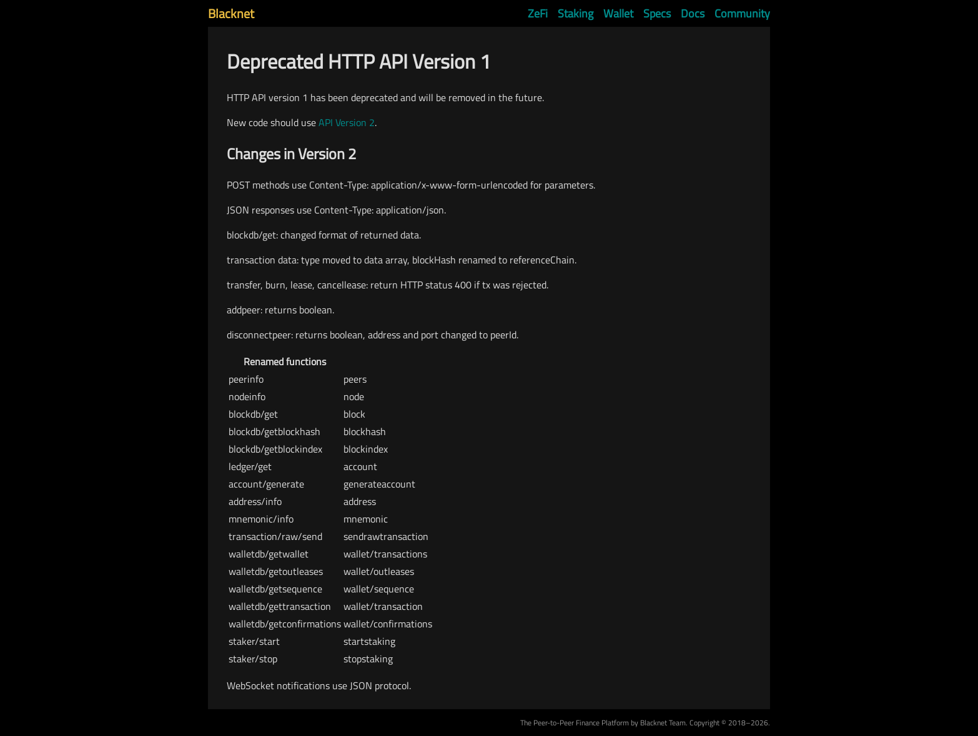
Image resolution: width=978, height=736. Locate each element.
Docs (692, 13)
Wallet (618, 13)
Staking (575, 13)
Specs (657, 13)
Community (742, 13)
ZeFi (538, 13)
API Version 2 (347, 122)
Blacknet (231, 13)
